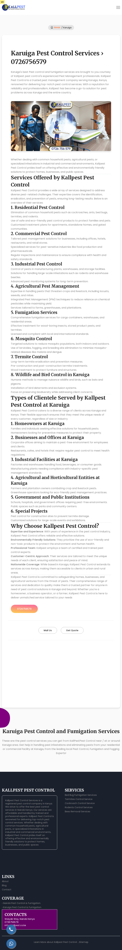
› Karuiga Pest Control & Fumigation (21, 907)
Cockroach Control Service (80, 803)
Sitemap (83, 942)
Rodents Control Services (79, 807)
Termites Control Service (78, 799)
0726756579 (24, 608)
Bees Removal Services (77, 811)
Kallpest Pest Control (40, 816)
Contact (6, 889)
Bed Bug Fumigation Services (81, 795)
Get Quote (72, 630)
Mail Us (48, 630)
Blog (4, 885)
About (5, 881)
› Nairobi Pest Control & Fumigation (21, 903)
